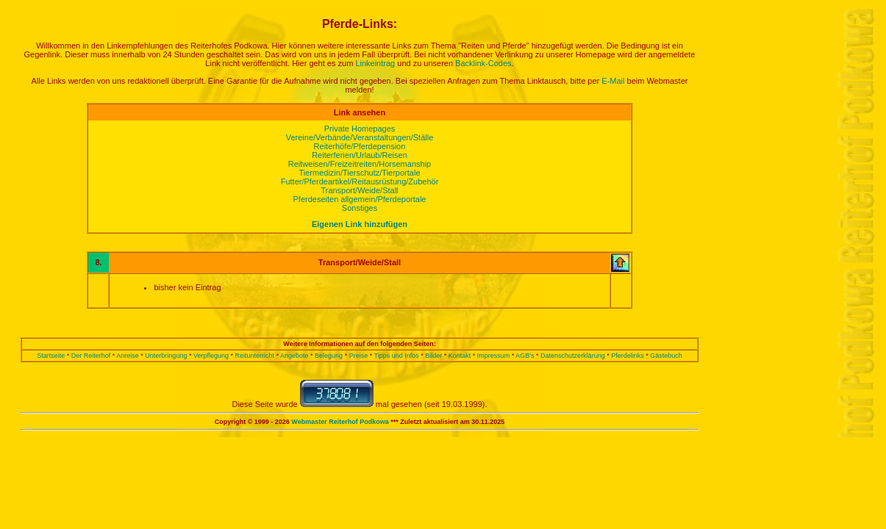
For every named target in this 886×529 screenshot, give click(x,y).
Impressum (493, 355)
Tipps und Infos (396, 355)
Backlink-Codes (483, 63)
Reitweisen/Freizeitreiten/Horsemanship (359, 163)
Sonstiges (359, 208)
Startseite (51, 355)
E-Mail (612, 80)
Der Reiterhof (91, 355)
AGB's (524, 355)
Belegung (329, 355)
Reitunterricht (254, 355)
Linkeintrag (375, 63)
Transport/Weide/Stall (359, 190)
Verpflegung (211, 355)
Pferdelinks (627, 355)
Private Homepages (360, 128)
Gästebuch (666, 355)
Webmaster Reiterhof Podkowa (339, 421)
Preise (358, 355)
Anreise (127, 355)
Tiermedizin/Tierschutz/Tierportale (359, 172)
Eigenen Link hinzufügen (359, 224)
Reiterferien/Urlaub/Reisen (359, 155)
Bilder (433, 355)
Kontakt (460, 355)
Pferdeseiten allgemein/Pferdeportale (359, 199)
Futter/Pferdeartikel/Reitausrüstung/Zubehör (360, 181)
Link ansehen (359, 112)
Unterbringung (166, 355)
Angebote (294, 355)
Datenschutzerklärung (572, 355)
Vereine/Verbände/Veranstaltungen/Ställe (360, 137)
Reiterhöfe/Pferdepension (360, 146)
